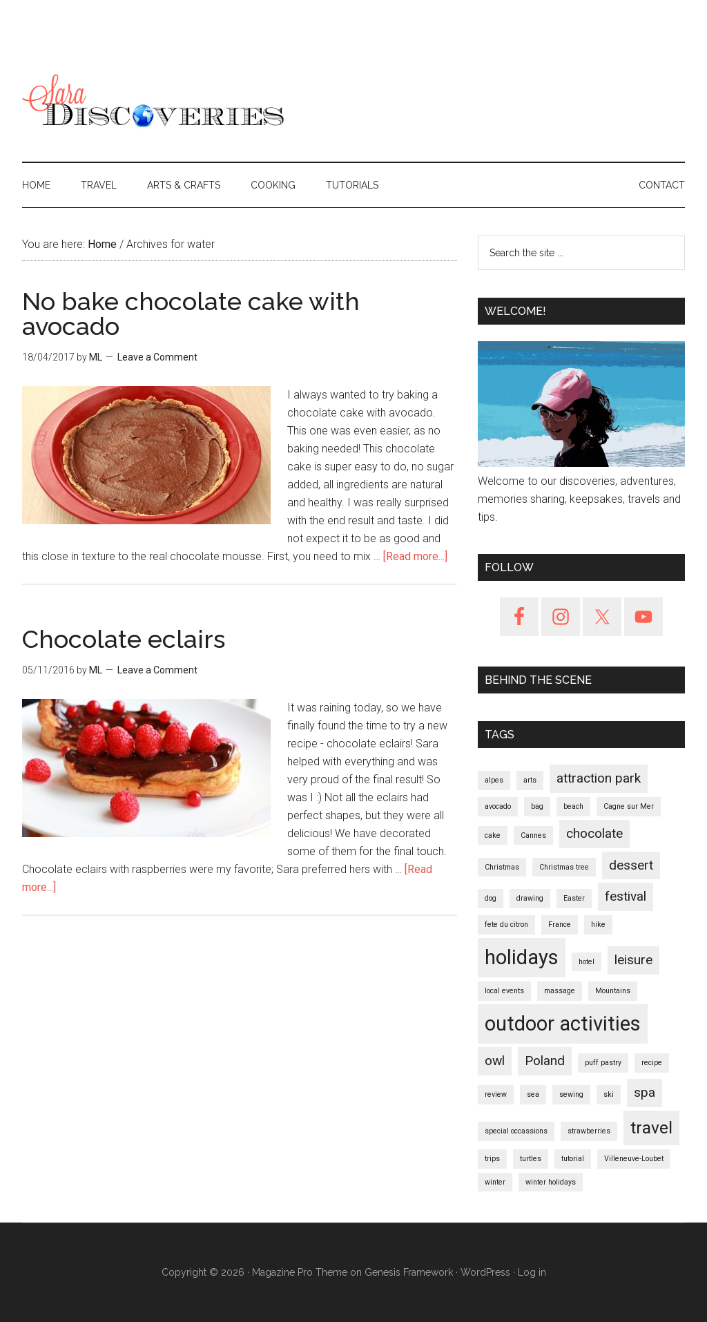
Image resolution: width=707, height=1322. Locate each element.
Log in (532, 1272)
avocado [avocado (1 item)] (498, 806)
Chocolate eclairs (123, 638)
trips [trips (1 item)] (492, 1158)
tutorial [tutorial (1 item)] (572, 1158)
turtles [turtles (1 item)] (530, 1158)
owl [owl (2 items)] (495, 1061)
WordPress (485, 1272)
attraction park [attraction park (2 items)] (598, 778)
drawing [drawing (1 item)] (529, 898)
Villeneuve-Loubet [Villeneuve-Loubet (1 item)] (634, 1158)
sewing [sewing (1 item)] (571, 1094)
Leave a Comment (157, 357)
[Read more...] (415, 556)
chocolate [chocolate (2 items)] (594, 833)
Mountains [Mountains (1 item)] (612, 990)
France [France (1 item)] (559, 924)
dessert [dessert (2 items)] (631, 865)
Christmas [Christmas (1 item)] (502, 867)
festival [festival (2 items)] (625, 896)
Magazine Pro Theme (299, 1272)
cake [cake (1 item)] (493, 835)
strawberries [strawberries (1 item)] (589, 1131)
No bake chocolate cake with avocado (191, 314)
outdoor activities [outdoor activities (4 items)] (563, 1023)
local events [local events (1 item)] (504, 990)
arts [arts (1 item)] (529, 780)
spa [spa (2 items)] (644, 1092)
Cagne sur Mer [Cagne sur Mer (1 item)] (628, 806)
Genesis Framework (409, 1272)
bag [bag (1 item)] (537, 806)
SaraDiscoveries (153, 103)
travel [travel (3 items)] (651, 1128)
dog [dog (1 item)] (490, 898)
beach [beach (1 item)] (573, 806)
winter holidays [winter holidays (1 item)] (550, 1182)
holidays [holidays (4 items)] (522, 957)
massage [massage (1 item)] (559, 990)
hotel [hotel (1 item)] (586, 961)
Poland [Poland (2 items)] (545, 1061)
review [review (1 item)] (496, 1094)
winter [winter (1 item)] (495, 1182)
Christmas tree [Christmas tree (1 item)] (564, 867)
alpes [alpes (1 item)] (494, 780)
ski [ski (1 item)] (608, 1094)
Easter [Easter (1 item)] (574, 898)
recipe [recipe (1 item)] (651, 1062)
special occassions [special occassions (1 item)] (516, 1131)
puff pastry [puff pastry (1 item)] (603, 1062)
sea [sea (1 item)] (533, 1094)
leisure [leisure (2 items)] (633, 960)
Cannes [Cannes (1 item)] (533, 835)
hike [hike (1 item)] (598, 924)
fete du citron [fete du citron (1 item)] (506, 924)
